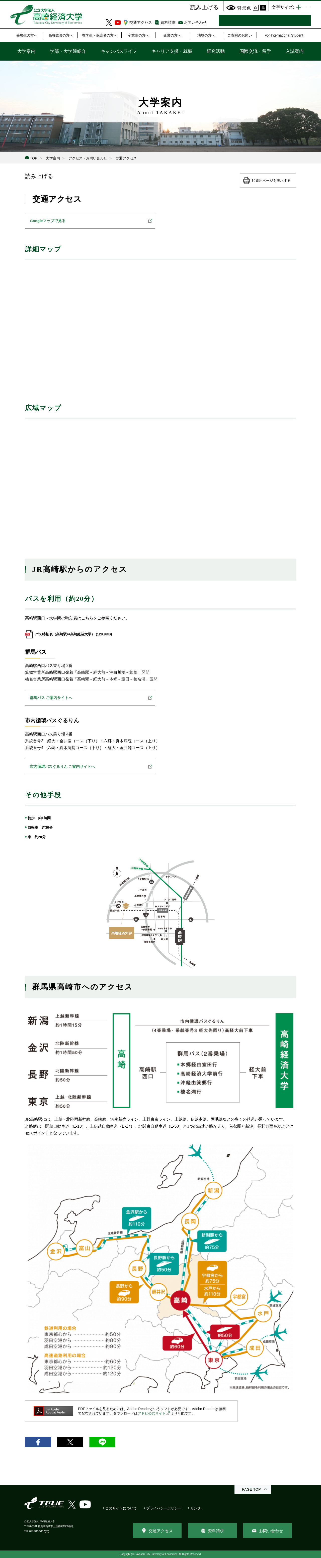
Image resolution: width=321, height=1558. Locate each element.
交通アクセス (140, 22)
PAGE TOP (251, 1489)
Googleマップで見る (47, 221)
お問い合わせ (195, 22)
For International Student (284, 35)
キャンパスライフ (119, 51)
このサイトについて (121, 1508)
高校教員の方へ (60, 35)
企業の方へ (172, 35)
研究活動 (216, 51)
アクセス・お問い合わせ (87, 158)
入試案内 (295, 51)
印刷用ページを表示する (271, 181)
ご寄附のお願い (239, 35)
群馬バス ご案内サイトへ (51, 698)
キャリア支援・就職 (171, 51)
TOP (33, 158)
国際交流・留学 (255, 51)
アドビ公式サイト (152, 1413)
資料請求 (168, 22)
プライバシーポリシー (163, 1508)
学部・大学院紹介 (68, 51)
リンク (195, 1508)
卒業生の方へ (138, 35)
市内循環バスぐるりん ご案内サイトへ (62, 766)
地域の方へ (206, 35)
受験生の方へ (26, 35)
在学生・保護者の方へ (99, 35)
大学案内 (26, 51)
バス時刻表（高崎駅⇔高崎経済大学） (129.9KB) (73, 634)
